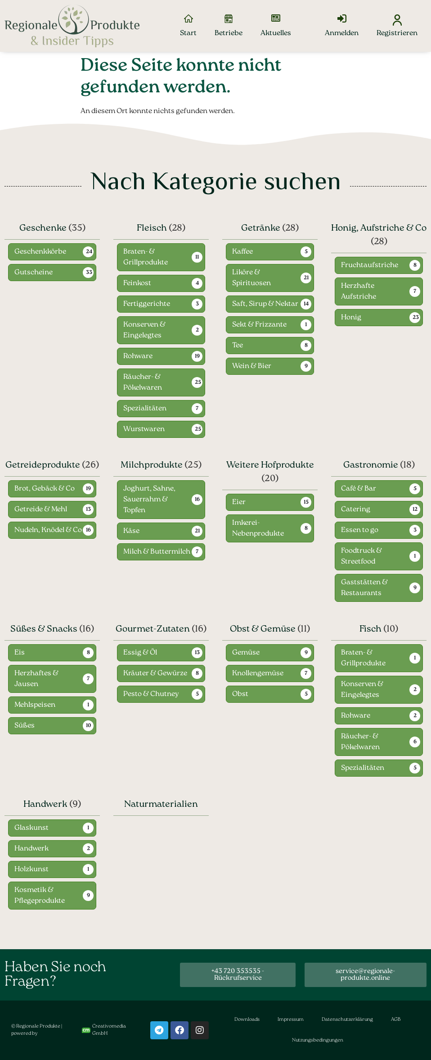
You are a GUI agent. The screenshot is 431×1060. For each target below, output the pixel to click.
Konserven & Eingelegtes (144, 331)
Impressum (291, 1019)
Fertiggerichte (146, 304)
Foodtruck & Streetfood (361, 557)
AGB (395, 1019)
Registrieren (397, 33)
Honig (351, 318)
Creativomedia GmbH (104, 1030)
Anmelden (342, 33)
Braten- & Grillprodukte (145, 258)
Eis (19, 653)
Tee (237, 346)
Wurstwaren (144, 429)
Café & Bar (358, 489)
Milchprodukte (152, 465)
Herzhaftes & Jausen (36, 679)
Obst (240, 694)
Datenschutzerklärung (347, 1019)
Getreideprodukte (42, 465)
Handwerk (45, 804)
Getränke (260, 228)
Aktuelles (275, 33)
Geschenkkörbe (40, 252)
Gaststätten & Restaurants (364, 588)
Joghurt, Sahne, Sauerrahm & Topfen (149, 500)
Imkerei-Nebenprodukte (258, 529)
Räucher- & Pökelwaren (142, 383)
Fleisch (152, 228)
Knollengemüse (257, 674)
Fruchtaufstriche (369, 265)
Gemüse (246, 653)
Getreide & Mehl (40, 510)
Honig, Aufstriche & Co (379, 228)
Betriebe (228, 33)
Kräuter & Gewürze (155, 674)
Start (188, 33)
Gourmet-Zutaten (153, 629)
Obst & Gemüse (263, 629)
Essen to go (359, 530)
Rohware (138, 356)
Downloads (247, 1019)
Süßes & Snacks (43, 629)
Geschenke (43, 228)
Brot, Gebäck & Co (44, 489)
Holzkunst (31, 869)
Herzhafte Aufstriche (358, 292)
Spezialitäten (144, 409)
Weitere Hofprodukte (270, 465)
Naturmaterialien (161, 804)
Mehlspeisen (34, 705)
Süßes (24, 726)
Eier (239, 502)
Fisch (370, 629)
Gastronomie (370, 465)
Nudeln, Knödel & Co (48, 530)
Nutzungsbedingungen (317, 1040)
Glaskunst (31, 828)
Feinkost (137, 283)
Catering (355, 510)
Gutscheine (33, 273)
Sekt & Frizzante (259, 325)
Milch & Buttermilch (156, 552)
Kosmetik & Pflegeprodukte (39, 896)
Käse (131, 531)
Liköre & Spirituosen (251, 278)
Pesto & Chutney (151, 694)
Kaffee (242, 252)
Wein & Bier (251, 366)
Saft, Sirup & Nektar (265, 304)
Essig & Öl (140, 653)
